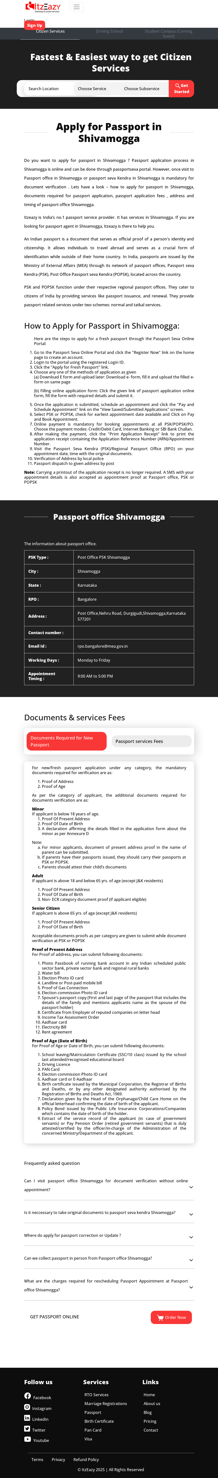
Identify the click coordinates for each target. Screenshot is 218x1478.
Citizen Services (50, 31)
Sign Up (34, 25)
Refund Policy (86, 1459)
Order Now (171, 1318)
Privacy (58, 1459)
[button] (64, 88)
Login (29, 20)
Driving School (109, 31)
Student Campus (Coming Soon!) (168, 33)
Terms (37, 1459)
